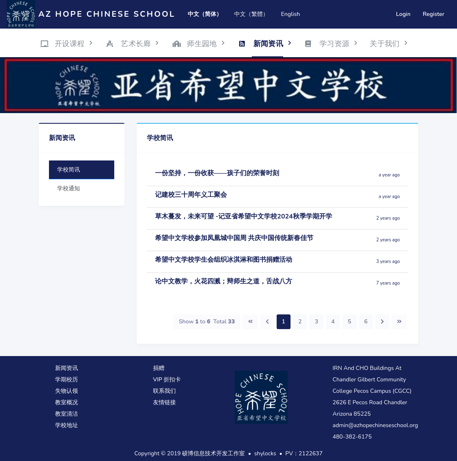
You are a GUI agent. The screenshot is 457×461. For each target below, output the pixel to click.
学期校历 (66, 379)
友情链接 (164, 402)
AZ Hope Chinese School (106, 14)
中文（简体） (205, 14)
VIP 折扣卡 (167, 379)
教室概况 (66, 402)
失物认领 (66, 391)
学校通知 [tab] (68, 188)
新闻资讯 (66, 368)
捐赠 (158, 368)
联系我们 (164, 391)
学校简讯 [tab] (68, 170)
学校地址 (66, 425)
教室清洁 (66, 414)
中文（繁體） (251, 14)
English (290, 14)
